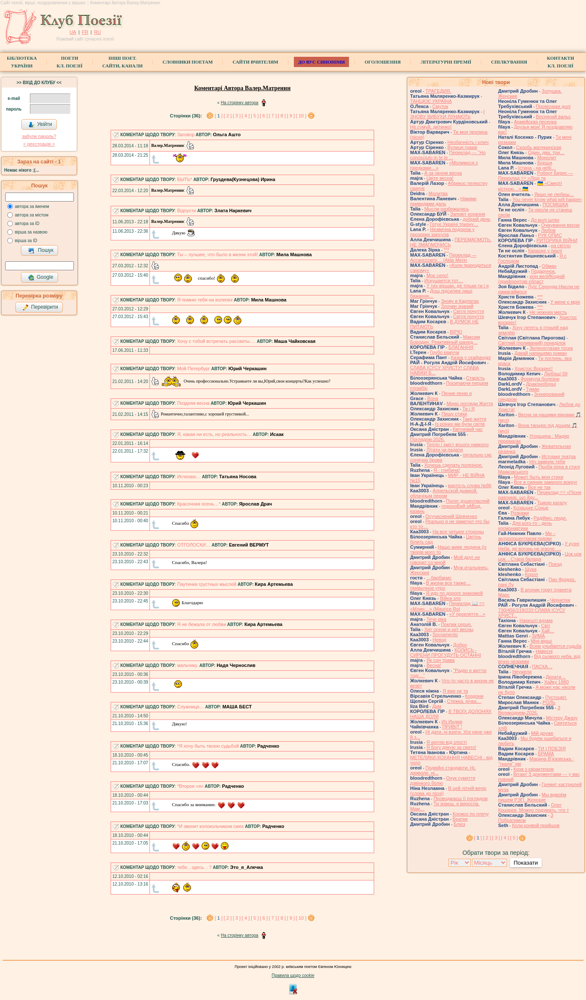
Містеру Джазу (561, 717)
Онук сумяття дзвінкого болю (442, 780)
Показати (525, 863)
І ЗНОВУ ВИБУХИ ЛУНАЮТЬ (447, 114)
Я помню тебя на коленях (205, 299)
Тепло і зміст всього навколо (457, 444)
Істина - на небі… (537, 167)
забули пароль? (39, 136)
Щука (530, 569)
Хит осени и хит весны (448, 629)
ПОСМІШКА (555, 204)
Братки (460, 819)
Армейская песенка (535, 121)
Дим (436, 706)
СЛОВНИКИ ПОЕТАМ (187, 61)
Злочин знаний (457, 306)
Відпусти (186, 210)
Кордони (474, 696)
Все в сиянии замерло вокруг (545, 482)
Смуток (440, 106)
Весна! (433, 665)
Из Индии (452, 721)
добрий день (477, 219)
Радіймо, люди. (550, 517)
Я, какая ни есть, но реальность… (214, 434)
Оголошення (383, 61)
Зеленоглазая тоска (551, 348)
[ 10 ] (301, 115)
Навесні (544, 651)
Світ (545, 625)
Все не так (539, 487)
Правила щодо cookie (293, 975)
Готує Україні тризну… (454, 224)
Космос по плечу (471, 813)
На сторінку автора (239, 102)
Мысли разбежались (446, 208)
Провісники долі (553, 106)
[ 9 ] (291, 115)
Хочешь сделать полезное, (453, 465)
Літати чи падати (444, 449)
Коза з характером (533, 769)
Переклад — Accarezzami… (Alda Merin (443, 257)
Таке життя (474, 418)
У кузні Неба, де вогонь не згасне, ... (538, 546)
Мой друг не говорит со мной (445, 560)
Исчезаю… (189, 476)
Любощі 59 (556, 373)
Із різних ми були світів (459, 424)
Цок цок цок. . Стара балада (539, 556)
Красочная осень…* (199, 503)
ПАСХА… (542, 666)
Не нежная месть (548, 312)
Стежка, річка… (464, 701)
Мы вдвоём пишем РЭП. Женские (532, 797)
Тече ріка (436, 619)
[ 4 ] (245, 115)
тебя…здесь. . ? (194, 867)
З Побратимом (525, 818)
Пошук (41, 250)
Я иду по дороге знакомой (454, 593)
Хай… (547, 630)
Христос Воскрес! (533, 368)
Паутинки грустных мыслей (207, 584)
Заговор (186, 134)
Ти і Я (469, 408)
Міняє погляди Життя (469, 403)
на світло (561, 245)
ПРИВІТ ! (452, 726)
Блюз (459, 824)
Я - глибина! (447, 470)
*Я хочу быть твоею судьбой (208, 746)
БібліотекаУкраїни (22, 62)
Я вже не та (455, 690)
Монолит (547, 157)
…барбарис (438, 577)
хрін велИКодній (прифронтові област (531, 279)
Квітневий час (468, 429)
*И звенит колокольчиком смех (210, 826)
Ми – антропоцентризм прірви (527, 536)
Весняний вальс (553, 116)
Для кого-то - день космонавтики (525, 525)
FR (85, 32)
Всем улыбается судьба (555, 646)
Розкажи (520, 512)
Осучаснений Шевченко (451, 516)
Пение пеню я (457, 393)
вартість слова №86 (470, 485)
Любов (548, 230)
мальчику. (187, 665)
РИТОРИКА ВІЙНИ (556, 240)
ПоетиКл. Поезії (70, 62)
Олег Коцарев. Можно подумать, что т (533, 807)
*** (446, 249)
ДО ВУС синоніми (321, 61)
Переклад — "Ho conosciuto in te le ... (448, 155)
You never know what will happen (546, 199)
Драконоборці (541, 383)
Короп (531, 574)
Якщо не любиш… (554, 194)
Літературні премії (446, 61)
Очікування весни (560, 225)
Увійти (40, 124)
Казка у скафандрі (471, 357)
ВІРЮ (456, 331)
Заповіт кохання (467, 213)
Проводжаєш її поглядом (461, 798)
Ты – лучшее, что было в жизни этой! (217, 254)
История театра (559, 456)
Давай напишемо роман (540, 353)
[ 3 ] (236, 115)
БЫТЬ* (184, 179)
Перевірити (40, 307)
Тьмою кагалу (552, 502)
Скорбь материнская (539, 147)
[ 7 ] (272, 115)
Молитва (438, 193)
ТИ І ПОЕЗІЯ (551, 748)
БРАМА (546, 753)
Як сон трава (440, 660)
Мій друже (542, 733)
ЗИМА (538, 635)
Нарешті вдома (536, 620)
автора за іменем (32, 206)
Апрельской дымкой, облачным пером (444, 493)
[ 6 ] (263, 115)
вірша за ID (26, 240)
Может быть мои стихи (538, 477)
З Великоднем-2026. (529, 710)
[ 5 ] (254, 115)
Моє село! (437, 275)
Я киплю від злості (446, 742)
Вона (432, 398)
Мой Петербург (193, 368)
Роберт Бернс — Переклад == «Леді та (535, 175)
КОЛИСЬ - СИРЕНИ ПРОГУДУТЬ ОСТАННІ (445, 652)
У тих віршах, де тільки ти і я (457, 285)
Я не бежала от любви (201, 624)
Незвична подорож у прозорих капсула (442, 232)
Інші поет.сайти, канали (123, 62)
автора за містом (32, 215)
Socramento (445, 634)
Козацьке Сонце (530, 507)
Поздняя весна (193, 403)
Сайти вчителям (255, 61)
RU (97, 32)
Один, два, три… (546, 152)
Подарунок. (543, 271)
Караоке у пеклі (545, 250)
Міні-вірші (541, 640)
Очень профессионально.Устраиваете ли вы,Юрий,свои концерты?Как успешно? (241, 381)
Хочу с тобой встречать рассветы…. (216, 341)
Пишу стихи (454, 413)
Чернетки (560, 599)
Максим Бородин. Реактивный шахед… (445, 339)
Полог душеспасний (467, 500)
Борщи (544, 162)
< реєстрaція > (39, 143)
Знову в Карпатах (460, 301)
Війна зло (450, 598)
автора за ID (27, 223)
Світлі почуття (468, 311)
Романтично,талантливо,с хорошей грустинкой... (200, 414)
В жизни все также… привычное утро (440, 585)
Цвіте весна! (439, 178)
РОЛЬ (548, 702)
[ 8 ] (282, 115)
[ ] (219, 115)
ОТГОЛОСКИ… (194, 544)
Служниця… (190, 706)
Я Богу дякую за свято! (451, 747)
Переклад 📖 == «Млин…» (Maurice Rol (447, 606)
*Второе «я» (190, 786)
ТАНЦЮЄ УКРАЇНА (431, 101)
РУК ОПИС (550, 235)
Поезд (555, 564)
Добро (460, 644)
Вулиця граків (463, 147)
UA (73, 32)
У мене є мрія (565, 301)
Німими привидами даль (443, 201)
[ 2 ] (227, 115)
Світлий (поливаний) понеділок (531, 342)
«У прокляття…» (467, 614)
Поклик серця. (456, 624)
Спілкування (509, 61)
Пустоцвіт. (556, 697)
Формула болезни (540, 378)
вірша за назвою (31, 232)
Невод (439, 639)
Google (40, 277)
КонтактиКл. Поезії (560, 62)
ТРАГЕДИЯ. (438, 91)
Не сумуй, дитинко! (430, 126)
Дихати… (556, 676)
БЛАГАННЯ (460, 347)
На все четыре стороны (458, 531)
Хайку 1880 (556, 681)
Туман (532, 389)
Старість (475, 377)
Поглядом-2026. (427, 439)
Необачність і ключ (468, 142)
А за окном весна (443, 172)
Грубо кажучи (444, 352)
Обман (549, 266)
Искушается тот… (443, 280)
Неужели (521, 671)
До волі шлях (545, 219)
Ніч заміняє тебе (547, 461)
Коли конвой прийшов (536, 825)
